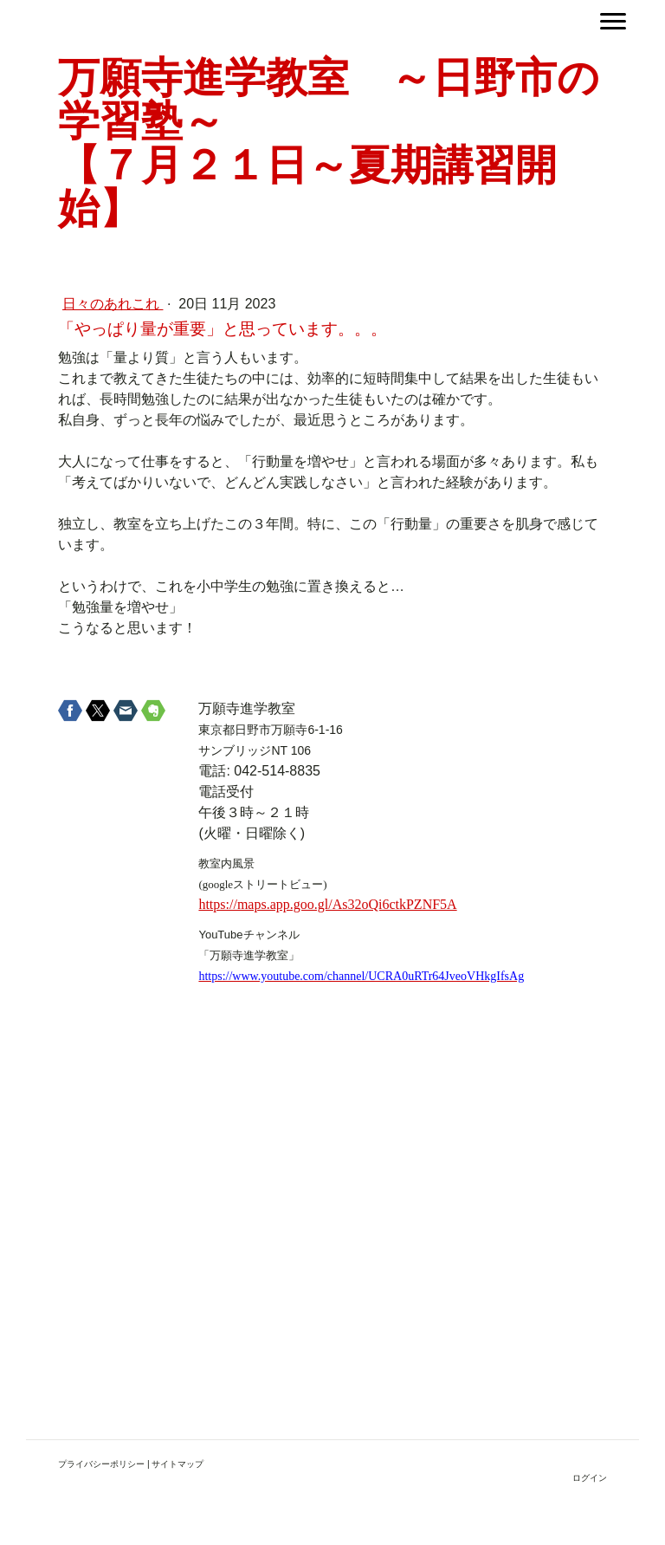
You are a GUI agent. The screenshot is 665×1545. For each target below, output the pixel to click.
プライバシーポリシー (101, 1464)
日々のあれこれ (112, 303)
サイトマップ (177, 1464)
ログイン (589, 1478)
